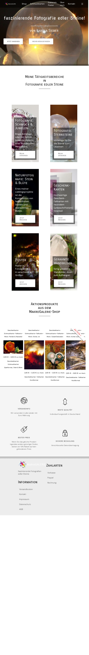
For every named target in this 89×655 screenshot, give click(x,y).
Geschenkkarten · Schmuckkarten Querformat (11, 364)
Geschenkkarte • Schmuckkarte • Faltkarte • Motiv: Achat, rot (34, 333)
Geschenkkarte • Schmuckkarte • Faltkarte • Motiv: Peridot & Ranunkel (13, 333)
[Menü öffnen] (82, 4)
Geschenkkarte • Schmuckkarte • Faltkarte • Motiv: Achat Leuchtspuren (75, 333)
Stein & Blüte (17, 367)
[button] (13, 41)
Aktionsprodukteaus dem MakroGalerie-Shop (44, 308)
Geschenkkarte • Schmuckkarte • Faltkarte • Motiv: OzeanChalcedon (55, 333)
